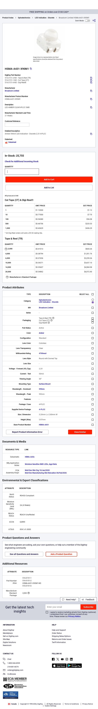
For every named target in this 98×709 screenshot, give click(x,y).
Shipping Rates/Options (61, 636)
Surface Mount (44, 384)
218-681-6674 (11, 667)
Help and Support (59, 630)
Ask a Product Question (61, 554)
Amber (41, 333)
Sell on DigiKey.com (10, 636)
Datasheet (10, 142)
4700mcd (42, 353)
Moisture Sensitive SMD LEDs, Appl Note (41, 464)
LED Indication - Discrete (44, 18)
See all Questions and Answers (24, 554)
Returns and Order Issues (61, 639)
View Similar (80, 432)
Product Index (7, 18)
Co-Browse (9, 674)
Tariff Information (59, 642)
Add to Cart (49, 179)
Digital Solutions (9, 642)
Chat (7, 659)
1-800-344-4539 (11, 663)
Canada (12, 704)
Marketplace (8, 633)
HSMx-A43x (29, 457)
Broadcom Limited (12, 91)
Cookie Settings (50, 706)
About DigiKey (8, 630)
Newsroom (7, 645)
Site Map (6, 639)
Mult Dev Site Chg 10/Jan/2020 (37, 470)
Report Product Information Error (27, 432)
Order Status (57, 633)
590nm (41, 389)
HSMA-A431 (44, 425)
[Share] (94, 20)
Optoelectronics (24, 18)
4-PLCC (42, 409)
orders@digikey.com (13, 670)
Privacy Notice (74, 616)
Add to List (49, 187)
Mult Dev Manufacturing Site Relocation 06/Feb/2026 (46, 473)
